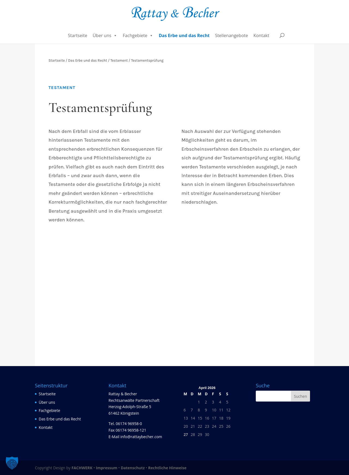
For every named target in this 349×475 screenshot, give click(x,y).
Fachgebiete (138, 35)
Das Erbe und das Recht (184, 35)
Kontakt (261, 35)
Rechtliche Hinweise (167, 467)
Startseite (77, 35)
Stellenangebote (231, 35)
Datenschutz (133, 467)
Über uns (105, 35)
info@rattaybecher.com (141, 436)
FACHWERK (81, 467)
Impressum (107, 467)
